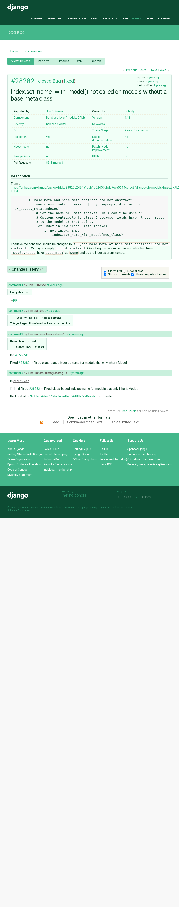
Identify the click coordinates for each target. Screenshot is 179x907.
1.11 (127, 117)
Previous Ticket (136, 70)
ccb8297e (20, 381)
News (94, 18)
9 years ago (153, 77)
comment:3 (15, 334)
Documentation (76, 18)
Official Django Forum (86, 459)
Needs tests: (21, 146)
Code (124, 18)
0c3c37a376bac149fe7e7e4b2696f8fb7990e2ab (61, 396)
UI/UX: (96, 156)
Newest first (135, 271)
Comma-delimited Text (84, 422)
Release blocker (56, 124)
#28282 (22, 81)
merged (54, 162)
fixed (69, 81)
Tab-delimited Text (124, 422)
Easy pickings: (22, 156)
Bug (57, 81)
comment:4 (15, 373)
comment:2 (15, 311)
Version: (97, 117)
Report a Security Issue (58, 464)
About (149, 18)
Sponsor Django (137, 449)
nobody (129, 111)
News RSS (106, 464)
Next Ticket (158, 70)
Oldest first (115, 271)
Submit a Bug (52, 459)
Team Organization (19, 459)
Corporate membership (142, 454)
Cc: (16, 130)
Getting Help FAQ (83, 449)
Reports (43, 61)
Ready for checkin (136, 130)
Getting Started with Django (24, 454)
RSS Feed (51, 422)
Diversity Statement (19, 474)
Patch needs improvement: (101, 148)
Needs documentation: (102, 138)
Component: (21, 117)
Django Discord (82, 454)
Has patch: (20, 137)
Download (53, 18)
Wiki (80, 61)
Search (96, 61)
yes (48, 137)
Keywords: (98, 124)
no (126, 137)
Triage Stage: (100, 130)
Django (17, 7)
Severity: (19, 124)
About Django (15, 449)
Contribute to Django (56, 454)
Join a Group (51, 449)
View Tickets (20, 61)
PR (13, 300)
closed (44, 81)
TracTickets (128, 411)
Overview (36, 18)
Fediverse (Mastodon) (113, 459)
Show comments (119, 274)
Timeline (63, 61)
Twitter (104, 454)
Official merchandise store (143, 459)
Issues (136, 18)
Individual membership (58, 469)
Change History (28, 269)
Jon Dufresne (54, 111)
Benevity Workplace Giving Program (149, 464)
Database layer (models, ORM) (65, 117)
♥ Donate (163, 18)
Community (109, 18)
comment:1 (15, 285)
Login (14, 51)
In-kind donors (74, 495)
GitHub (104, 449)
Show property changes (151, 274)
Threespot (125, 497)
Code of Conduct (17, 469)
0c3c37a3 (20, 355)
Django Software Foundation (25, 464)
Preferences (33, 51)
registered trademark (105, 507)
